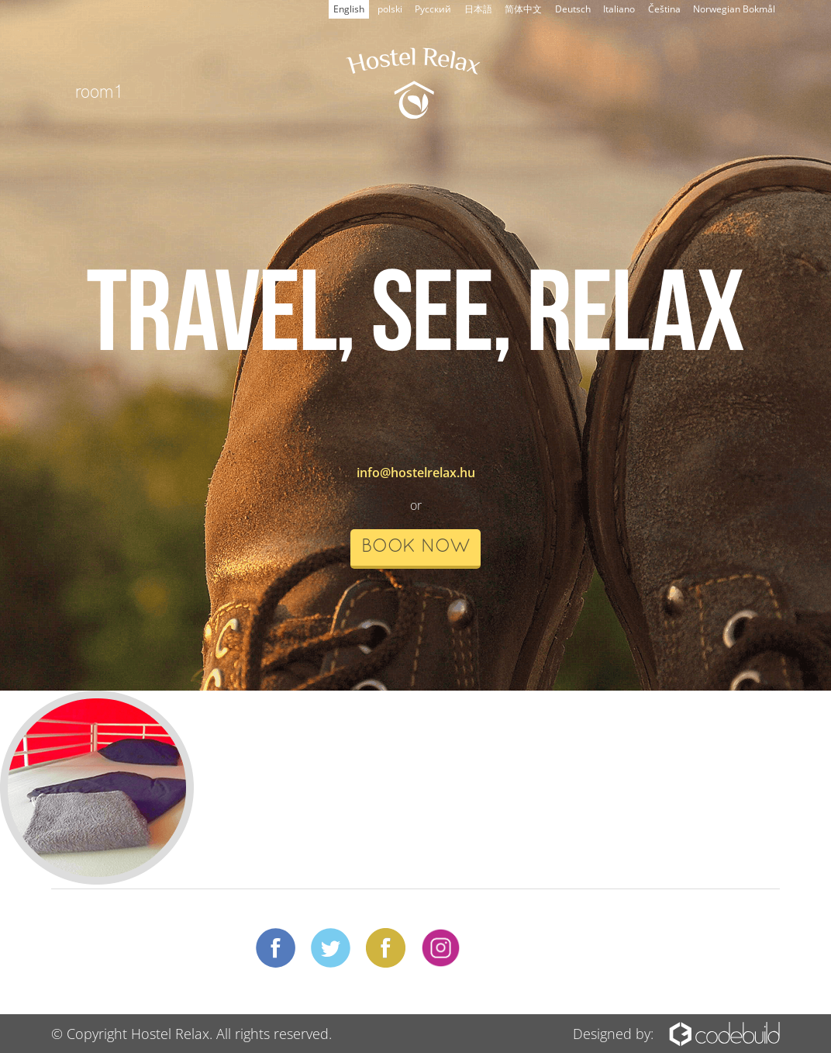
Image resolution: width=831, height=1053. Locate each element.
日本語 (478, 9)
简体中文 (523, 9)
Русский (433, 9)
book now (415, 547)
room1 (99, 90)
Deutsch (573, 9)
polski (390, 9)
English (348, 9)
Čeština (664, 9)
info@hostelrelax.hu (416, 472)
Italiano (619, 9)
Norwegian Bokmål (734, 9)
